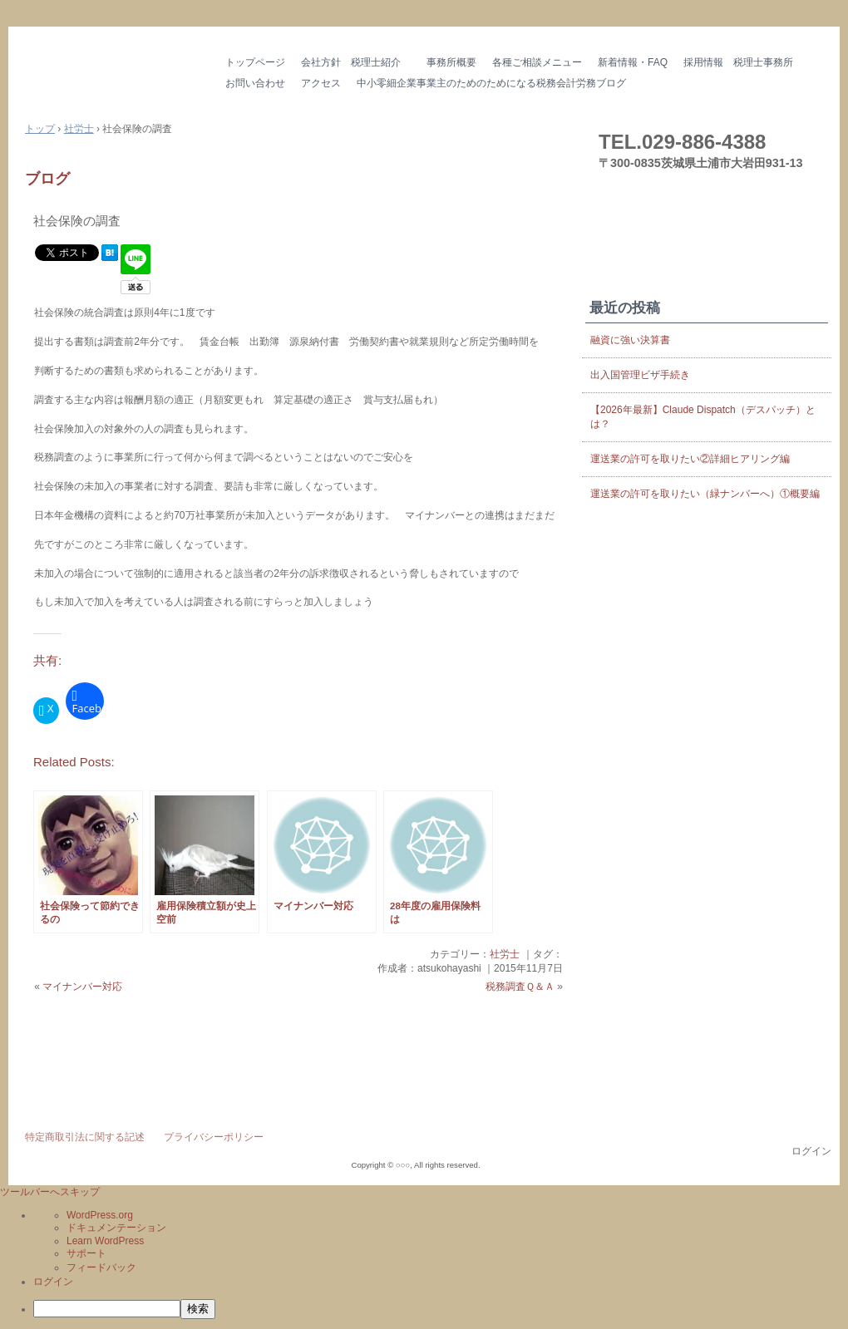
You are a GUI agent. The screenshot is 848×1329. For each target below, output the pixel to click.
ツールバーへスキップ (50, 1192)
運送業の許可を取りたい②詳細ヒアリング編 (690, 459)
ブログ (47, 178)
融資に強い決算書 (630, 340)
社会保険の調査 (77, 221)
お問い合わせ (255, 83)
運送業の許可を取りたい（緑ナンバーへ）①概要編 (705, 494)
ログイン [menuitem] (53, 1281)
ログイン (811, 1151)
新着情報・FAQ (633, 62)
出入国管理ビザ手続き (640, 375)
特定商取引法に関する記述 (85, 1137)
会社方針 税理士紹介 (356, 62)
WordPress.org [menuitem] (100, 1215)
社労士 (505, 954)
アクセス (321, 83)
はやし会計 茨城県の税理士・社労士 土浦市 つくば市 (112, 74)
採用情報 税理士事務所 (738, 62)
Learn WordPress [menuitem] (105, 1241)
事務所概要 (451, 62)
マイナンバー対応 (82, 986)
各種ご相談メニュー (537, 62)
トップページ (255, 62)
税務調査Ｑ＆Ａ (520, 986)
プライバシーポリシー (214, 1137)
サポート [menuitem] (86, 1253)
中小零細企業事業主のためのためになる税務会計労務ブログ (491, 83)
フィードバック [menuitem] (101, 1267)
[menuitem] (440, 1309)
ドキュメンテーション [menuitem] (116, 1227)
